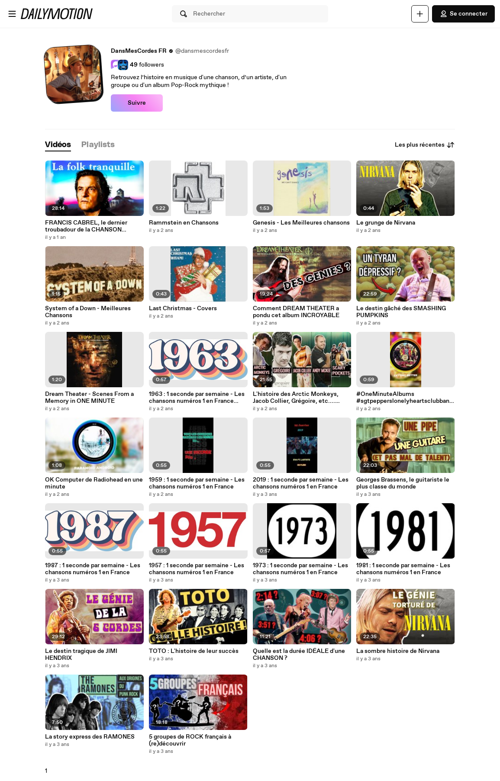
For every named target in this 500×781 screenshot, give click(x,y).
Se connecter (463, 14)
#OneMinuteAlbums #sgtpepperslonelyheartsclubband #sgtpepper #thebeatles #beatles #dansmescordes (404, 398)
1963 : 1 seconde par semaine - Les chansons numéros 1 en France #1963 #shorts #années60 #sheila (197, 398)
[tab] (58, 145)
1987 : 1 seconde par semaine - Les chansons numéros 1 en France (92, 569)
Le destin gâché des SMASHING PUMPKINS (401, 312)
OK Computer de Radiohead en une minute (94, 483)
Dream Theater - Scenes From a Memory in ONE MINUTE (89, 398)
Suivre (137, 103)
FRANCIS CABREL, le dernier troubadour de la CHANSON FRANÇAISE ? (86, 226)
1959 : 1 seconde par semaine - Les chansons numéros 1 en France (197, 483)
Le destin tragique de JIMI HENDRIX (81, 655)
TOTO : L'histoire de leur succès (194, 651)
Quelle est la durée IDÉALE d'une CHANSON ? (299, 655)
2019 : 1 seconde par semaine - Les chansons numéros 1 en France (300, 483)
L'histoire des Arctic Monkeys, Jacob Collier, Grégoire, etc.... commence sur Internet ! (296, 398)
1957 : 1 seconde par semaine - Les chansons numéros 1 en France (196, 569)
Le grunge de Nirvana (385, 222)
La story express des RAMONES (90, 736)
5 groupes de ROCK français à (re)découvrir (190, 740)
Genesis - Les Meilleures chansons (301, 222)
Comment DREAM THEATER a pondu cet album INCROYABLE (296, 312)
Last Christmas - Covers (183, 308)
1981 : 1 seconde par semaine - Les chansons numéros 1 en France (403, 569)
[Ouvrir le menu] (12, 13)
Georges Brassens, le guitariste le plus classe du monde (402, 483)
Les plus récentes (425, 145)
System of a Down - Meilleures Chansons (88, 312)
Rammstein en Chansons (184, 222)
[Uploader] (420, 13)
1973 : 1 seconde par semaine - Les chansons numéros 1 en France (300, 569)
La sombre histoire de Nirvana (397, 651)
